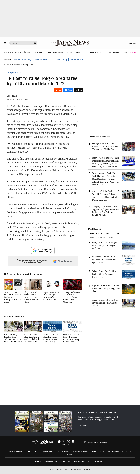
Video (69, 455)
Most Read (19, 52)
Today (91, 233)
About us (38, 461)
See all (116, 233)
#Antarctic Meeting (22, 59)
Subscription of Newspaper (96, 442)
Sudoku (133, 52)
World (49, 52)
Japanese (132, 43)
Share (70, 90)
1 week (99, 233)
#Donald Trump (60, 59)
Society (35, 52)
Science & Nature (95, 52)
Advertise (99, 461)
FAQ (90, 461)
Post (59, 90)
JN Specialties (115, 52)
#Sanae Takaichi (42, 59)
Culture (106, 52)
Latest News (9, 52)
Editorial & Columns (73, 52)
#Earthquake (77, 59)
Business (42, 52)
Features (125, 52)
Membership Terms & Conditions (57, 461)
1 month (107, 233)
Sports (84, 52)
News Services (58, 52)
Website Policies (79, 461)
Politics (28, 52)
